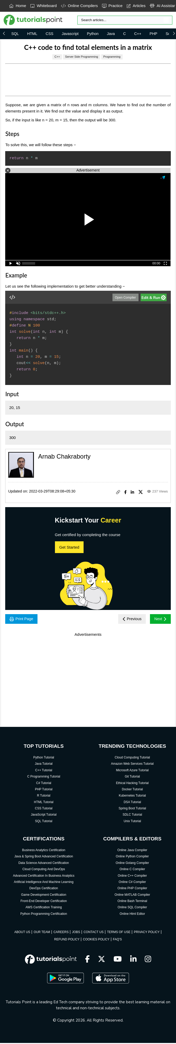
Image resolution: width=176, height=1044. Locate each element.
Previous (129, 619)
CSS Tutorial (43, 809)
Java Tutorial (44, 765)
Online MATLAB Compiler (132, 895)
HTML (32, 34)
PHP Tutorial (43, 790)
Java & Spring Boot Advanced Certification (43, 857)
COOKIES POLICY (96, 940)
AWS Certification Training (44, 908)
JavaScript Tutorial (43, 815)
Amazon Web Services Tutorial (132, 765)
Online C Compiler (132, 870)
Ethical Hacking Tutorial (132, 784)
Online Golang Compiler (132, 863)
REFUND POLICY (66, 940)
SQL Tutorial (43, 822)
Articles (136, 5)
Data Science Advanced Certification (43, 863)
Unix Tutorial (132, 822)
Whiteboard (43, 5)
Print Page (22, 619)
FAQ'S (117, 940)
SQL (15, 34)
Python (93, 34)
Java (111, 34)
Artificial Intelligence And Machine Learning (43, 883)
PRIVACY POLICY (147, 933)
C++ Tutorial (43, 771)
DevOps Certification (43, 889)
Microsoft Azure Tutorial (132, 771)
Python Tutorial (43, 758)
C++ (137, 34)
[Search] (125, 20)
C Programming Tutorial (43, 777)
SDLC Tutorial (132, 815)
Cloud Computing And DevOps (43, 870)
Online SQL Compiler (132, 908)
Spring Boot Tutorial (132, 809)
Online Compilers (79, 5)
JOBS (76, 933)
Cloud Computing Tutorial (132, 758)
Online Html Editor (132, 914)
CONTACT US (94, 933)
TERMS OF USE (118, 933)
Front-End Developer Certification (44, 902)
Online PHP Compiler (132, 889)
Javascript (70, 34)
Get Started (69, 547)
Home (17, 5)
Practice (112, 5)
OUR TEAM (42, 933)
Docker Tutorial (132, 790)
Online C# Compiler (132, 883)
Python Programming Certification (43, 914)
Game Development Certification (43, 895)
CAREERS (60, 933)
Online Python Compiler (132, 857)
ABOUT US (22, 933)
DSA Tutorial (132, 803)
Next (159, 619)
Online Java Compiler (132, 851)
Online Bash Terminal (132, 902)
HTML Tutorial (43, 803)
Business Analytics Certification (43, 851)
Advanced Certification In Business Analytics (43, 876)
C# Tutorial (43, 784)
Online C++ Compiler (132, 876)
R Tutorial (43, 796)
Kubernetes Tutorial (132, 796)
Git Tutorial (132, 777)
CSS (49, 34)
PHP (154, 34)
